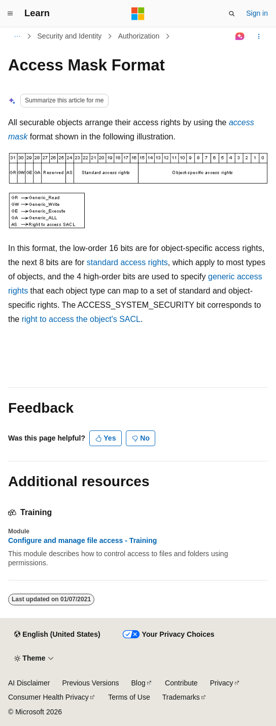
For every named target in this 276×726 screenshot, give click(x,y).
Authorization (139, 36)
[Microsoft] (138, 13)
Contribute (181, 683)
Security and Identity (70, 36)
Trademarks (181, 697)
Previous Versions (90, 683)
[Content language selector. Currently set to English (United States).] (57, 635)
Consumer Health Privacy (48, 697)
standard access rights (127, 262)
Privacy (221, 683)
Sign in (257, 13)
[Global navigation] (10, 14)
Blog (138, 683)
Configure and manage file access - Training (82, 540)
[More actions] (259, 36)
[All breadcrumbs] (17, 36)
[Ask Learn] (240, 36)
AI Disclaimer (29, 683)
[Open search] (232, 14)
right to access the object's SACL (81, 319)
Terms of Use (129, 697)
